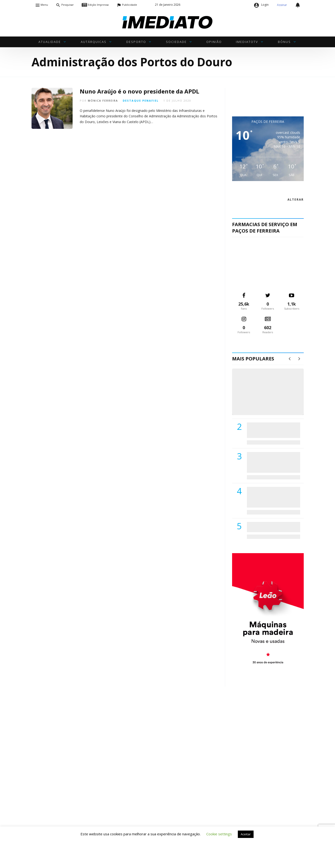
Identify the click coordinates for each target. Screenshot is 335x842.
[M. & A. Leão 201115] (268, 612)
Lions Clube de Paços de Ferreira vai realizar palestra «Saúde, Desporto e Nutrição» (272, 462)
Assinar (282, 5)
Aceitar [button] (246, 834)
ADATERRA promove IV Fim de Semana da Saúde (272, 527)
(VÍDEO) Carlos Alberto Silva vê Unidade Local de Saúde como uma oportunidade (273, 396)
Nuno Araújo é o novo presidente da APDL (139, 91)
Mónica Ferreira (103, 100)
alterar (295, 200)
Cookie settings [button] (219, 834)
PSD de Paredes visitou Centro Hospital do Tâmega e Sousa (268, 430)
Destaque (132, 100)
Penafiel (150, 100)
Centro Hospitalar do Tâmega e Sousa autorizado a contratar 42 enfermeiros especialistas (272, 497)
